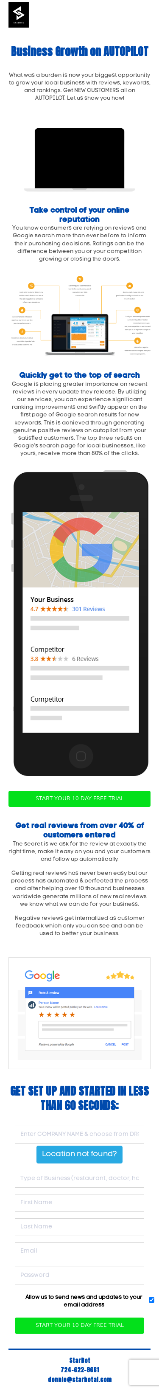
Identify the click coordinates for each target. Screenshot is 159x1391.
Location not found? (79, 1154)
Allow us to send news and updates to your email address (83, 1301)
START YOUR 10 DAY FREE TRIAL (80, 798)
